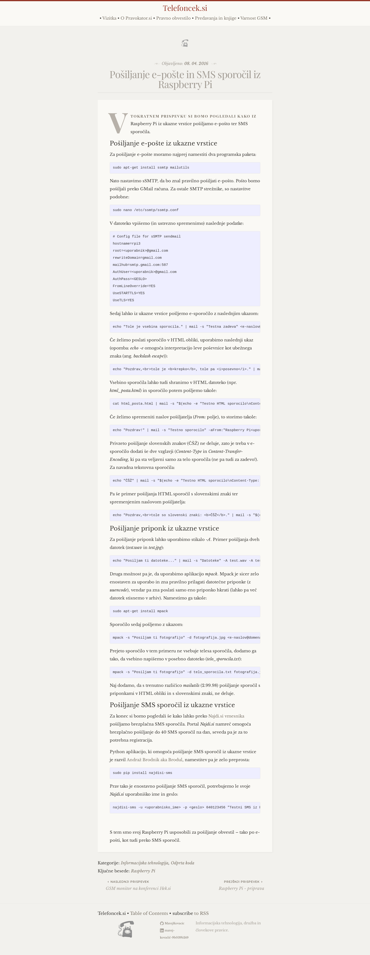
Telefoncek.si (185, 8)
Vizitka (109, 18)
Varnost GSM (254, 18)
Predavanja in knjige (215, 18)
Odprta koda (182, 863)
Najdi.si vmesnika (226, 716)
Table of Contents (149, 913)
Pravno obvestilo (173, 18)
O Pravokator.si (136, 18)
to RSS (201, 913)
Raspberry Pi (143, 871)
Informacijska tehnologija (144, 863)
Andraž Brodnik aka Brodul (154, 759)
